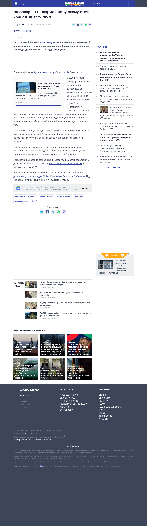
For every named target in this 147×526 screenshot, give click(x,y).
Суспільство (105, 472)
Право (102, 469)
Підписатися (83, 244)
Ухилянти (79, 253)
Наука (102, 460)
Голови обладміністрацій (73, 460)
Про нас (24, 458)
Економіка (104, 454)
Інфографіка (114, 255)
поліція (65, 128)
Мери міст (65, 463)
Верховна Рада (68, 454)
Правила (24, 464)
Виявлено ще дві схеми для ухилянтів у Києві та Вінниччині (49, 142)
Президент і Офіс (69, 451)
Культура (103, 457)
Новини (101, 47)
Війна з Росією (46, 253)
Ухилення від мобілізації (26, 257)
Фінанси (103, 475)
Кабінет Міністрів (69, 457)
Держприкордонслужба (46, 128)
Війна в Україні (63, 253)
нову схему (46, 98)
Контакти (25, 461)
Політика (103, 466)
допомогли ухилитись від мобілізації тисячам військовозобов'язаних (49, 232)
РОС (99, 3)
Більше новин (114, 167)
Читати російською (22, 31)
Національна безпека (23, 25)
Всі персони (66, 466)
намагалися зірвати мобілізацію (65, 220)
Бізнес (102, 451)
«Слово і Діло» (29, 490)
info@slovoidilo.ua (73, 502)
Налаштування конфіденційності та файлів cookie (32, 496)
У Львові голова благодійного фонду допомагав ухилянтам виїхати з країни (63, 340)
